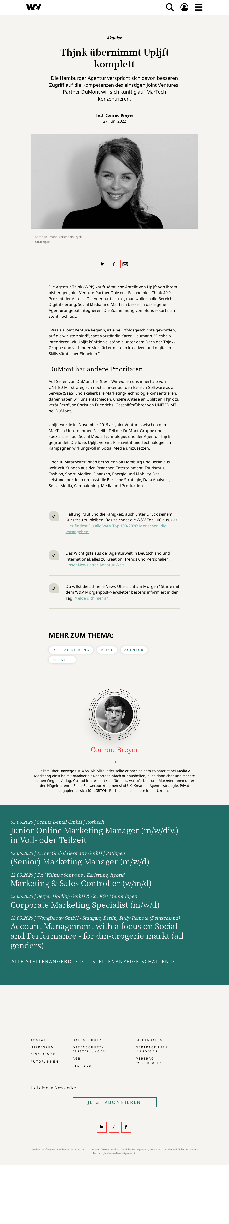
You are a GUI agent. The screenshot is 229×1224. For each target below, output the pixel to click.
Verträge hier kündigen (152, 1049)
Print (107, 650)
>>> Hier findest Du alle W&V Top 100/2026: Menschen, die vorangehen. (122, 525)
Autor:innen (45, 1061)
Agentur (134, 650)
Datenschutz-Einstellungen (89, 1049)
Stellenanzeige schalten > (133, 961)
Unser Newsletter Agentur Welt (95, 565)
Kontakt (40, 1040)
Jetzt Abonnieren (114, 1102)
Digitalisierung (71, 650)
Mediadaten (149, 1040)
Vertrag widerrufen (149, 1060)
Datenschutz (87, 1040)
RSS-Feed (82, 1066)
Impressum (42, 1047)
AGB (77, 1058)
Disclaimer (43, 1054)
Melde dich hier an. (92, 598)
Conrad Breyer (119, 115)
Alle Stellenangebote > (47, 961)
